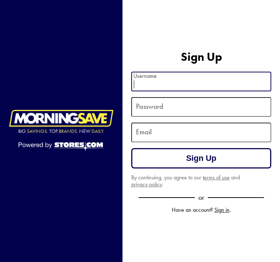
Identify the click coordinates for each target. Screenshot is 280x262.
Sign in (222, 210)
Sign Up (201, 158)
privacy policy (146, 184)
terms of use (216, 177)
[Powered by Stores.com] (61, 147)
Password (149, 106)
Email (144, 132)
